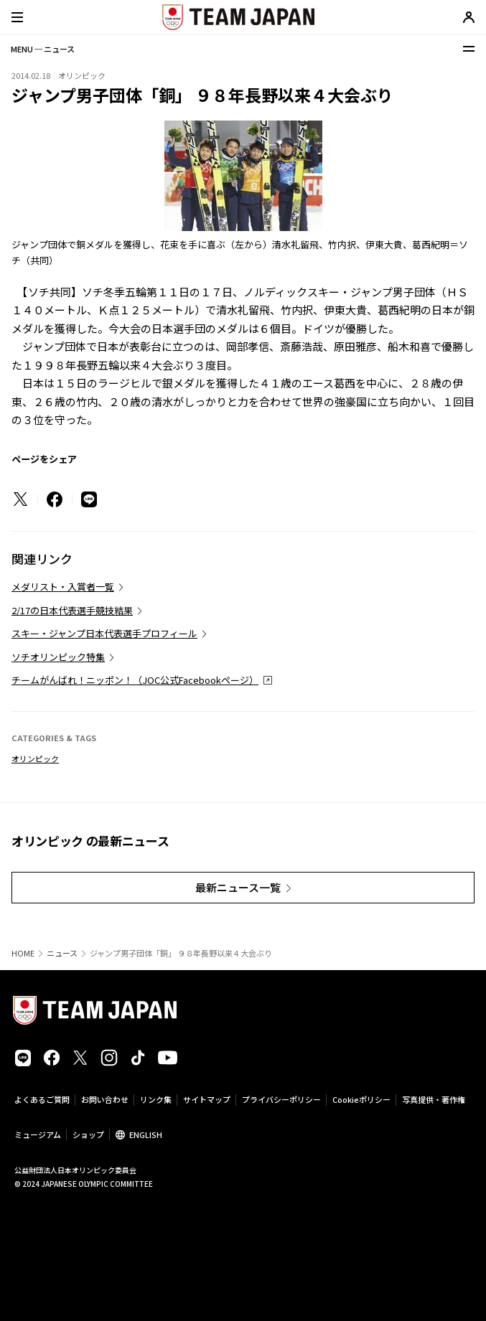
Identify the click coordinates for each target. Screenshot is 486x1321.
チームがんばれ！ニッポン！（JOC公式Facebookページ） (134, 680)
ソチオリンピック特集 (58, 657)
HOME (22, 953)
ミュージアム (37, 1134)
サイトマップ (206, 1099)
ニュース (62, 953)
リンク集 (156, 1099)
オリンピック (35, 758)
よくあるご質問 (42, 1099)
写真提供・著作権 (433, 1099)
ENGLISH (145, 1134)
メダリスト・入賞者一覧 (62, 586)
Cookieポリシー (361, 1099)
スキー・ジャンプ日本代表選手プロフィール (104, 633)
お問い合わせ (104, 1099)
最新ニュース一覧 (238, 887)
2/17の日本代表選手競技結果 (72, 610)
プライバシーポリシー (281, 1099)
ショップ (88, 1134)
